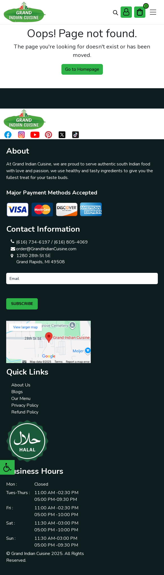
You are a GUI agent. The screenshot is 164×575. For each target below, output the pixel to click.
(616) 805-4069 (71, 242)
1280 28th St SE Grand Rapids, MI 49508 (40, 259)
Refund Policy (24, 412)
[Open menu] (153, 12)
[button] (7, 467)
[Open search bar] (115, 12)
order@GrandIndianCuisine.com (46, 249)
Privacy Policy (24, 405)
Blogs (17, 392)
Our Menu (20, 398)
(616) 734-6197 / (34, 242)
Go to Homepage (82, 69)
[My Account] (126, 12)
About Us (20, 385)
